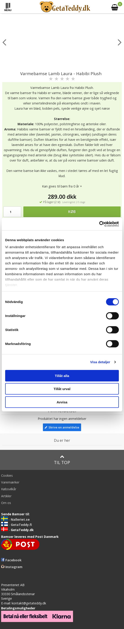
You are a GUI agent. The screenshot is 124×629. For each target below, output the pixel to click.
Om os (6, 503)
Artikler (6, 496)
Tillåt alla (62, 375)
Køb (72, 211)
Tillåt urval (62, 389)
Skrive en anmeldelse (62, 427)
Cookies (7, 475)
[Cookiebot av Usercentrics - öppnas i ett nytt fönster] (99, 224)
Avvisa (62, 402)
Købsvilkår (8, 489)
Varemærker (10, 482)
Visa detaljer (100, 362)
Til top (62, 459)
